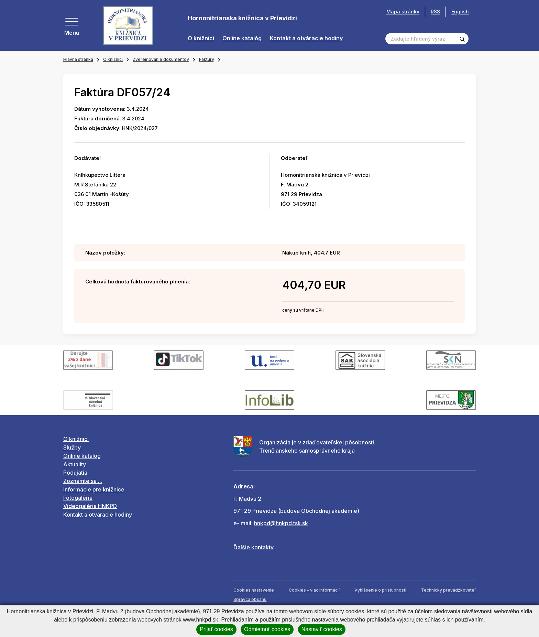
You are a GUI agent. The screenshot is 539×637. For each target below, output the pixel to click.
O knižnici (201, 38)
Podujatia (75, 472)
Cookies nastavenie (253, 590)
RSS (435, 11)
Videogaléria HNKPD (90, 506)
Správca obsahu (249, 599)
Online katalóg (242, 38)
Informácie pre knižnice (93, 489)
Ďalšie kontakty (253, 547)
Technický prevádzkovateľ (448, 590)
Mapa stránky (402, 11)
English (460, 11)
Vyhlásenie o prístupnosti (380, 590)
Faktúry (206, 59)
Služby (72, 447)
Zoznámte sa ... (82, 480)
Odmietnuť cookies (267, 629)
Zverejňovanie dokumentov (161, 59)
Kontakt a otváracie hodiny (306, 38)
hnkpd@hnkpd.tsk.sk (281, 523)
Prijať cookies (216, 629)
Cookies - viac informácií (314, 590)
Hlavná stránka (78, 59)
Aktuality (74, 464)
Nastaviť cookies (321, 629)
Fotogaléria (77, 497)
